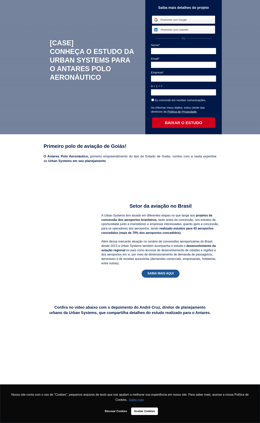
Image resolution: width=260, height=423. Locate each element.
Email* (155, 58)
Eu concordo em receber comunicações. (178, 100)
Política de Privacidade (182, 111)
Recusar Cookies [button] (116, 411)
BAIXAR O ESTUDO (183, 122)
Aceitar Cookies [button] (144, 411)
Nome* (155, 45)
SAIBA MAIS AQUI (160, 273)
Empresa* (157, 72)
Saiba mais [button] (136, 399)
